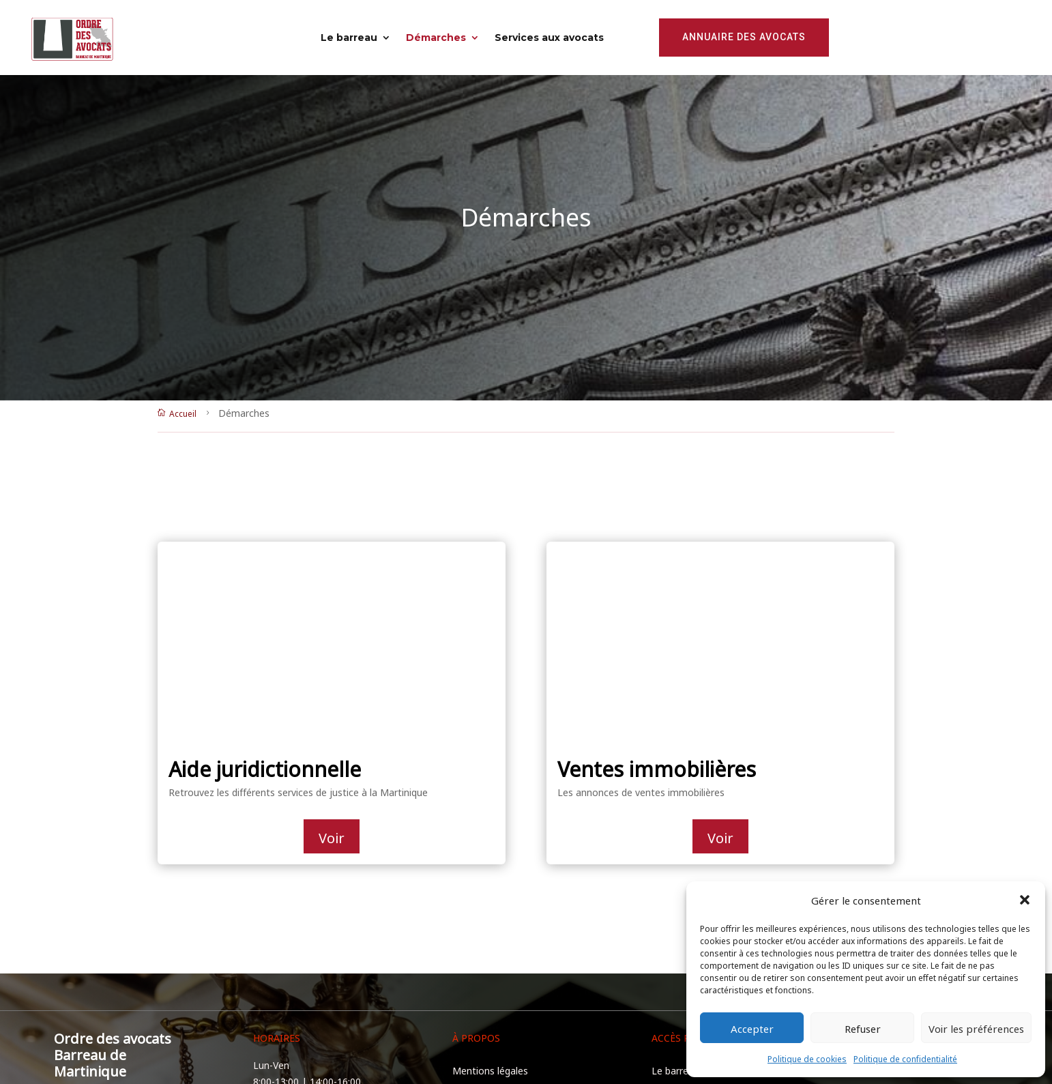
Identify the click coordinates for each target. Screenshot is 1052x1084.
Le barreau (349, 37)
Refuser (863, 1028)
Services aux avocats (549, 37)
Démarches (436, 37)
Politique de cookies (807, 1058)
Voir (332, 836)
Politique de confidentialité (905, 1058)
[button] (1025, 900)
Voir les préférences (976, 1028)
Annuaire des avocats (744, 36)
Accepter (752, 1028)
